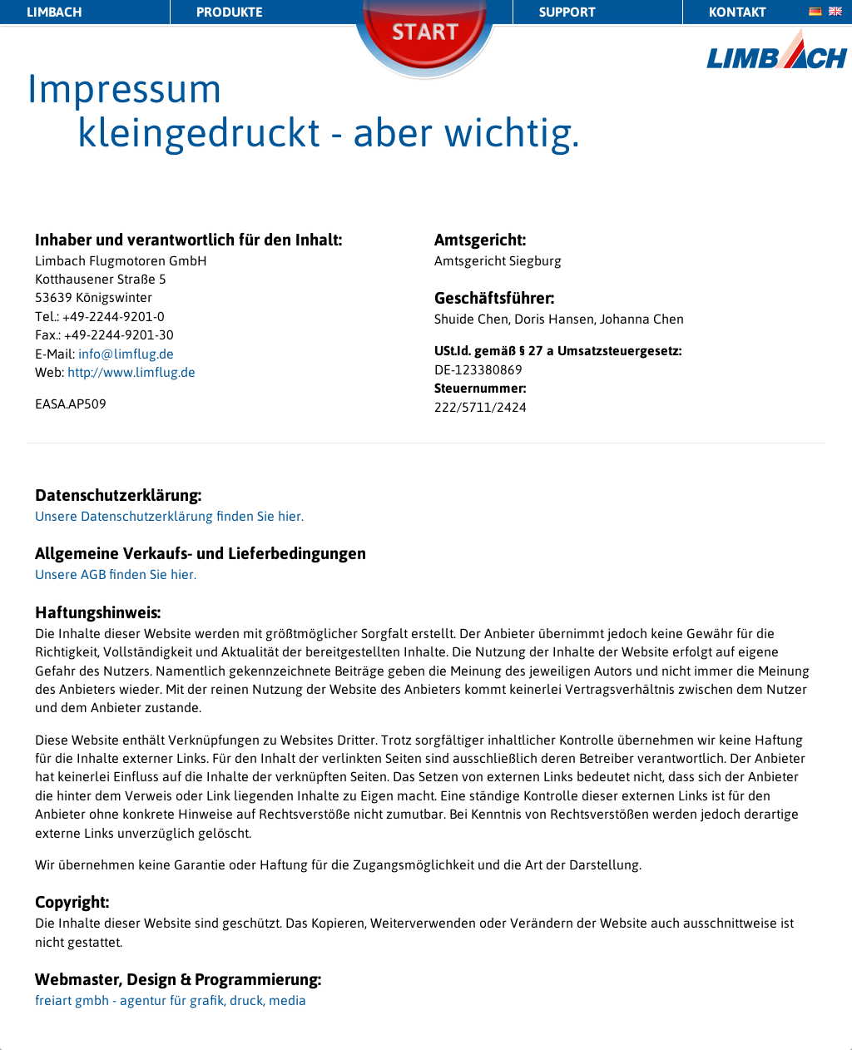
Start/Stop (426, 53)
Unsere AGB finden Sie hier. (115, 574)
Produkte (229, 11)
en (835, 11)
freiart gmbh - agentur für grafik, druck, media (170, 1000)
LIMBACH (54, 11)
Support (567, 11)
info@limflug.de (126, 353)
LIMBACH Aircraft (777, 48)
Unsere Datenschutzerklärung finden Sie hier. (169, 515)
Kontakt (737, 11)
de (815, 11)
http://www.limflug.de (131, 371)
